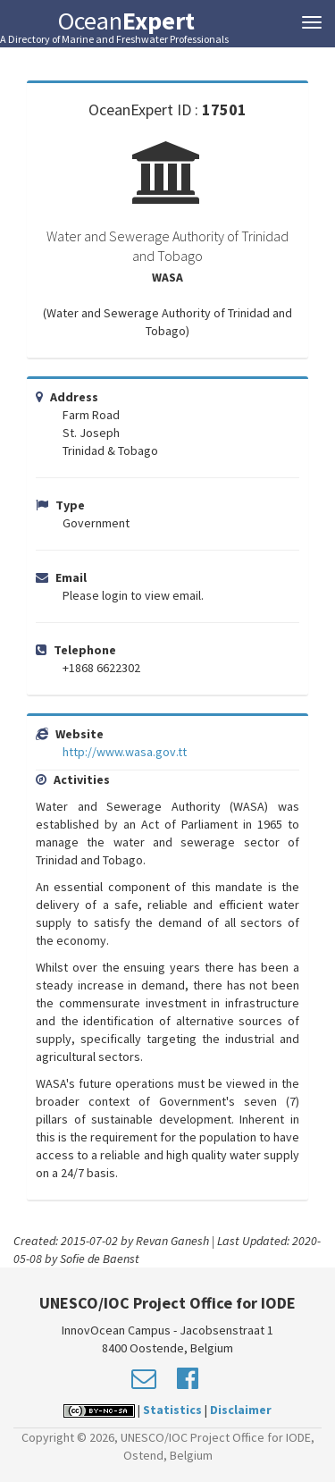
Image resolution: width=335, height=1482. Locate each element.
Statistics (172, 1410)
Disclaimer (241, 1410)
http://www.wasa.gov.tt (125, 752)
